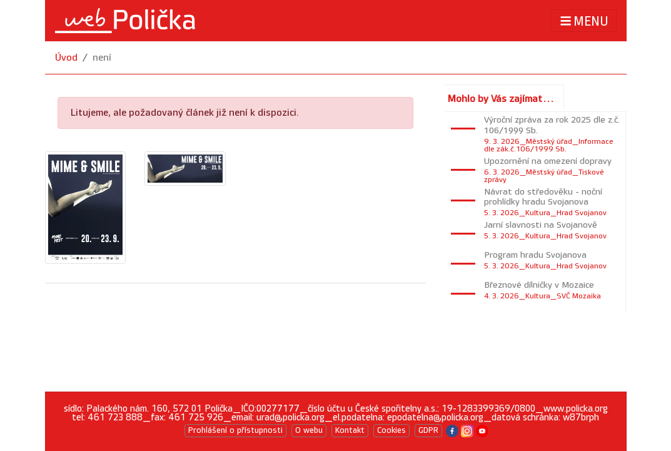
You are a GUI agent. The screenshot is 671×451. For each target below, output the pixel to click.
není (102, 58)
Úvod (66, 58)
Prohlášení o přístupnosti (235, 430)
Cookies (391, 430)
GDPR (428, 430)
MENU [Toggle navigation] (583, 21)
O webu (309, 430)
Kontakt (350, 430)
